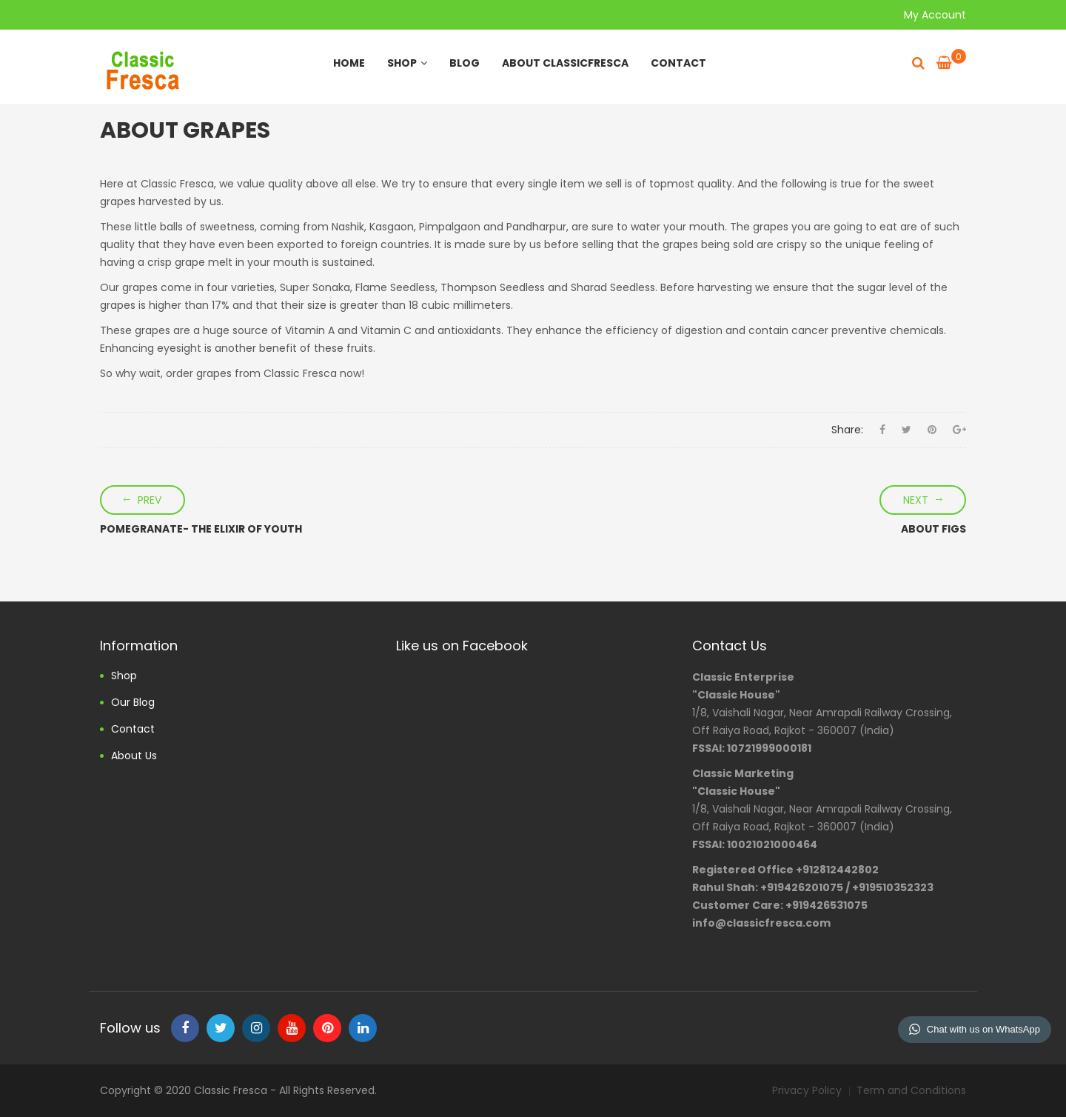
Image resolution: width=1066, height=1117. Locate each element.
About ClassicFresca (565, 63)
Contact (678, 63)
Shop (407, 63)
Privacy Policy (807, 1090)
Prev (149, 500)
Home (349, 63)
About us (134, 755)
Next (915, 500)
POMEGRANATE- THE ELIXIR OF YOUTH (201, 528)
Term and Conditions (911, 1090)
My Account (935, 14)
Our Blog (133, 702)
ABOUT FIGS (933, 528)
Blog (464, 63)
